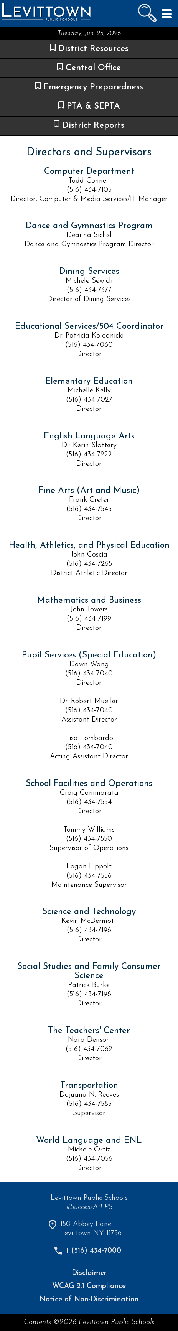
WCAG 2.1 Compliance (89, 1286)
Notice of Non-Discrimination (89, 1299)
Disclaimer (89, 1273)
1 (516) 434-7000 (93, 1251)
